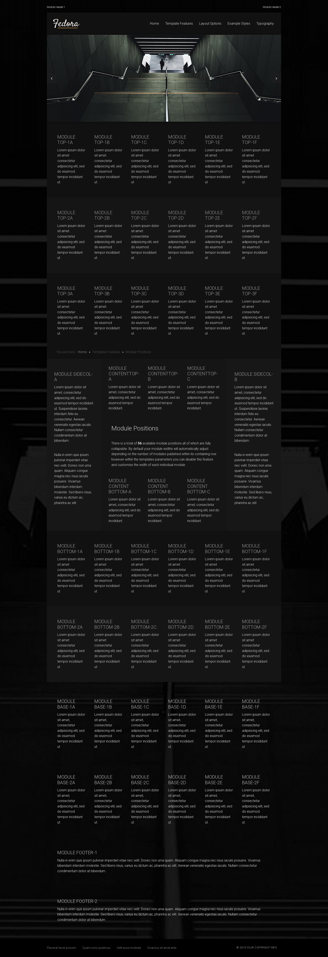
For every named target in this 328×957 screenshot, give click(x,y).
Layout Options (210, 23)
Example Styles (239, 23)
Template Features (179, 23)
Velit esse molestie (129, 947)
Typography (265, 23)
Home (154, 23)
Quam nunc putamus (96, 947)
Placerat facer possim (61, 947)
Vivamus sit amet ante (161, 947)
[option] (164, 78)
